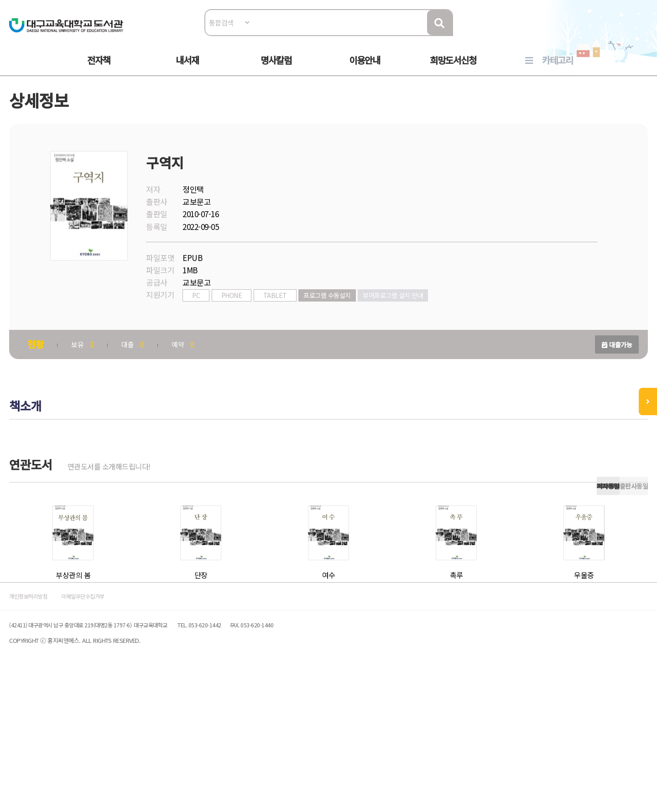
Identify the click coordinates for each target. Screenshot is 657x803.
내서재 (187, 69)
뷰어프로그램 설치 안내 (438, 318)
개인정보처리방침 (83, 714)
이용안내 (364, 69)
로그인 (595, 35)
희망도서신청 (453, 69)
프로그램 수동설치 (372, 318)
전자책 (98, 69)
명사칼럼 (276, 69)
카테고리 (557, 69)
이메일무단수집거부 (157, 714)
